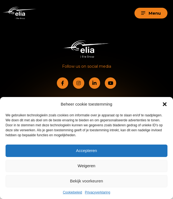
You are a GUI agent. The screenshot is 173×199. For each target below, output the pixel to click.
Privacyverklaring (97, 192)
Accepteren (86, 150)
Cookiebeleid (72, 192)
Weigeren (86, 165)
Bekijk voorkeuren (86, 181)
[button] (164, 104)
